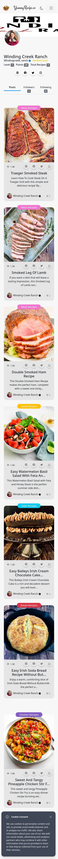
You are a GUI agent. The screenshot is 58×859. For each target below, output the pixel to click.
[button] (17, 73)
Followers (29, 89)
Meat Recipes (29, 107)
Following (45, 89)
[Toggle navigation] (51, 8)
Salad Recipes (29, 406)
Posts (12, 87)
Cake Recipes (29, 505)
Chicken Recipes (29, 714)
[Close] (50, 816)
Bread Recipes (29, 605)
